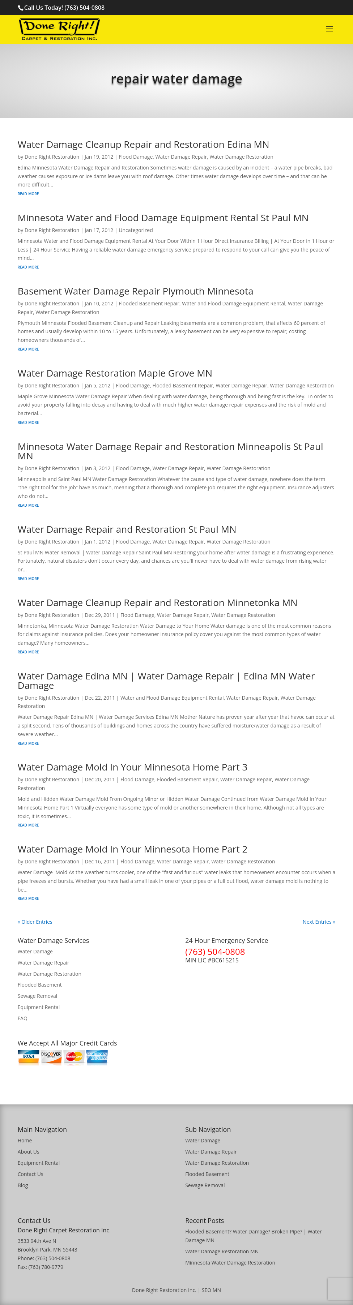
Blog (23, 1185)
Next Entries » (319, 921)
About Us (28, 1151)
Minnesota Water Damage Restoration (230, 1262)
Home (25, 1140)
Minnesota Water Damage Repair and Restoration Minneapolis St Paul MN (170, 451)
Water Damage (35, 951)
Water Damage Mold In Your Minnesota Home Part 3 (133, 766)
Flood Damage (136, 156)
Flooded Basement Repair (149, 303)
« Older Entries (35, 921)
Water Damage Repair (181, 156)
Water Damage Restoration (241, 156)
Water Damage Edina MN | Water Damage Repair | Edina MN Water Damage (166, 680)
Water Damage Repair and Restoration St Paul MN (127, 529)
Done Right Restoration (52, 156)
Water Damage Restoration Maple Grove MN (115, 372)
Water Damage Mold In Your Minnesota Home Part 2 (133, 848)
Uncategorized (136, 230)
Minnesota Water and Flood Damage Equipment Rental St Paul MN (163, 217)
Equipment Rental (39, 1007)
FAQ (22, 1018)
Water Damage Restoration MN (222, 1251)
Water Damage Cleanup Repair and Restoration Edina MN (143, 144)
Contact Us (30, 1174)
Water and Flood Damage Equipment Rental (233, 303)
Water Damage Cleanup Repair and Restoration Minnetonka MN (158, 602)
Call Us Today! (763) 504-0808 (64, 8)
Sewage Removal (37, 995)
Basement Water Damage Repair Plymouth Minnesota (136, 290)
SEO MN (211, 1290)
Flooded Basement (40, 984)
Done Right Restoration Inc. (164, 1290)
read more (28, 193)
